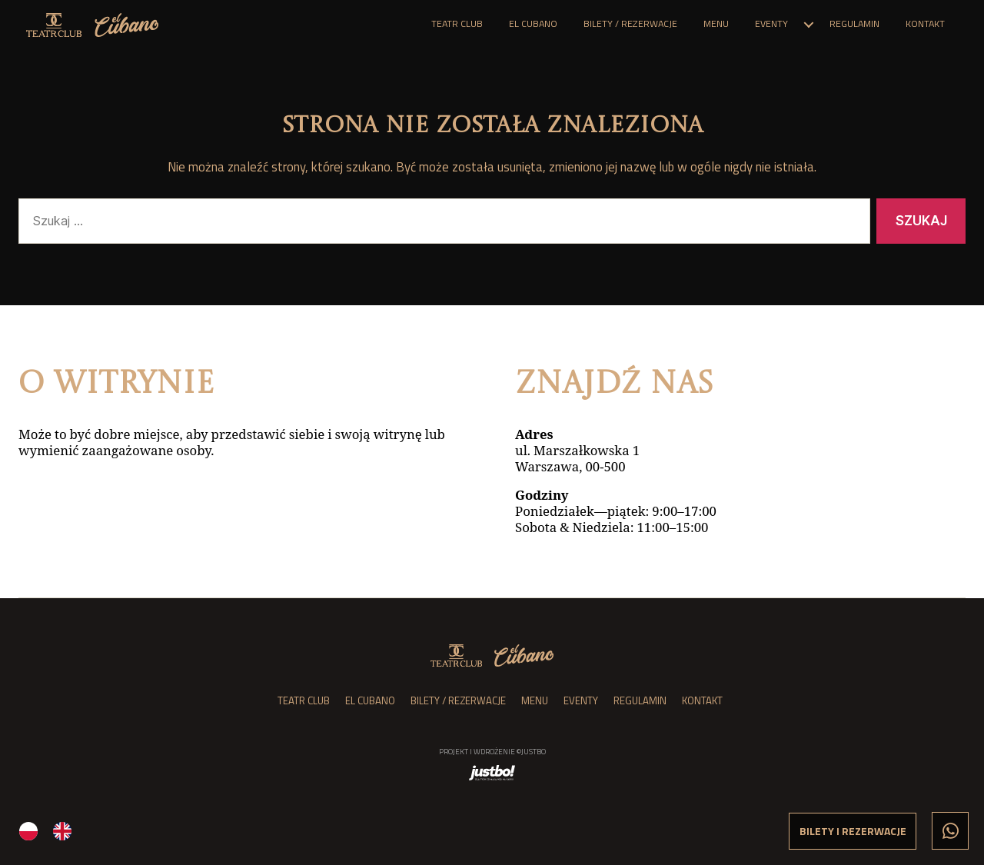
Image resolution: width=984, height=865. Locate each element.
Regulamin (854, 24)
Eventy (771, 24)
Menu (716, 24)
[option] (66, 831)
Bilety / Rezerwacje (630, 24)
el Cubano (533, 24)
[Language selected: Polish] (261, 830)
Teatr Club (457, 24)
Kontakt (925, 24)
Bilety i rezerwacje (853, 831)
